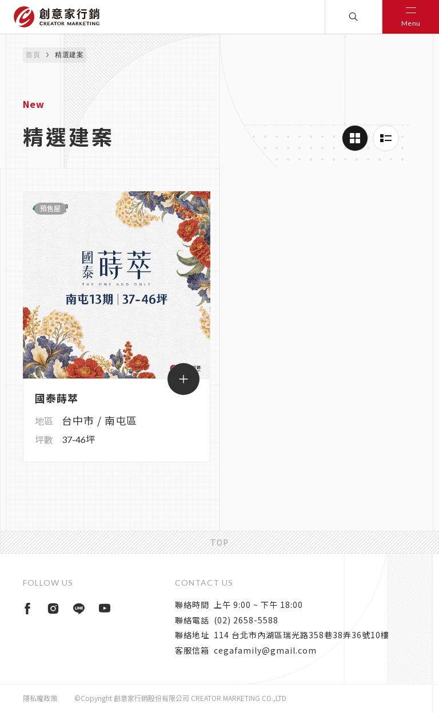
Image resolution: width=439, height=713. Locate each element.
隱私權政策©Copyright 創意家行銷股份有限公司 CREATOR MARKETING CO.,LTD (154, 698)
